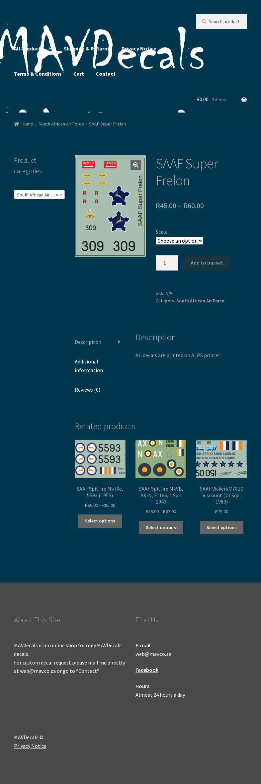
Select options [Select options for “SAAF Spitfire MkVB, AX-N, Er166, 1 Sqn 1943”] (161, 527)
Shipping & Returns (87, 48)
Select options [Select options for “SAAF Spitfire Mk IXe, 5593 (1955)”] (100, 521)
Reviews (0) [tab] (87, 389)
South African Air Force (61, 124)
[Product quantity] (167, 263)
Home (27, 124)
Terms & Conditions (38, 73)
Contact (106, 73)
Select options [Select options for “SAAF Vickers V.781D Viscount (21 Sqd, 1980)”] (222, 527)
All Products (29, 48)
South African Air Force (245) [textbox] (40, 194)
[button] (135, 165)
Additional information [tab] (89, 365)
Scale (162, 231)
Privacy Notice (139, 48)
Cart (78, 73)
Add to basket (207, 262)
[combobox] (39, 194)
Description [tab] (88, 342)
